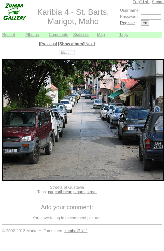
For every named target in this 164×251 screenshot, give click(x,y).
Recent (8, 34)
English (141, 2)
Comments (58, 34)
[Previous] (48, 44)
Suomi (158, 2)
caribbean (63, 192)
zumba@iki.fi (76, 231)
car (50, 192)
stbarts (79, 192)
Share (65, 52)
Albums (32, 34)
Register (127, 23)
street (92, 192)
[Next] (89, 44)
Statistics (81, 34)
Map (101, 34)
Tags (123, 34)
